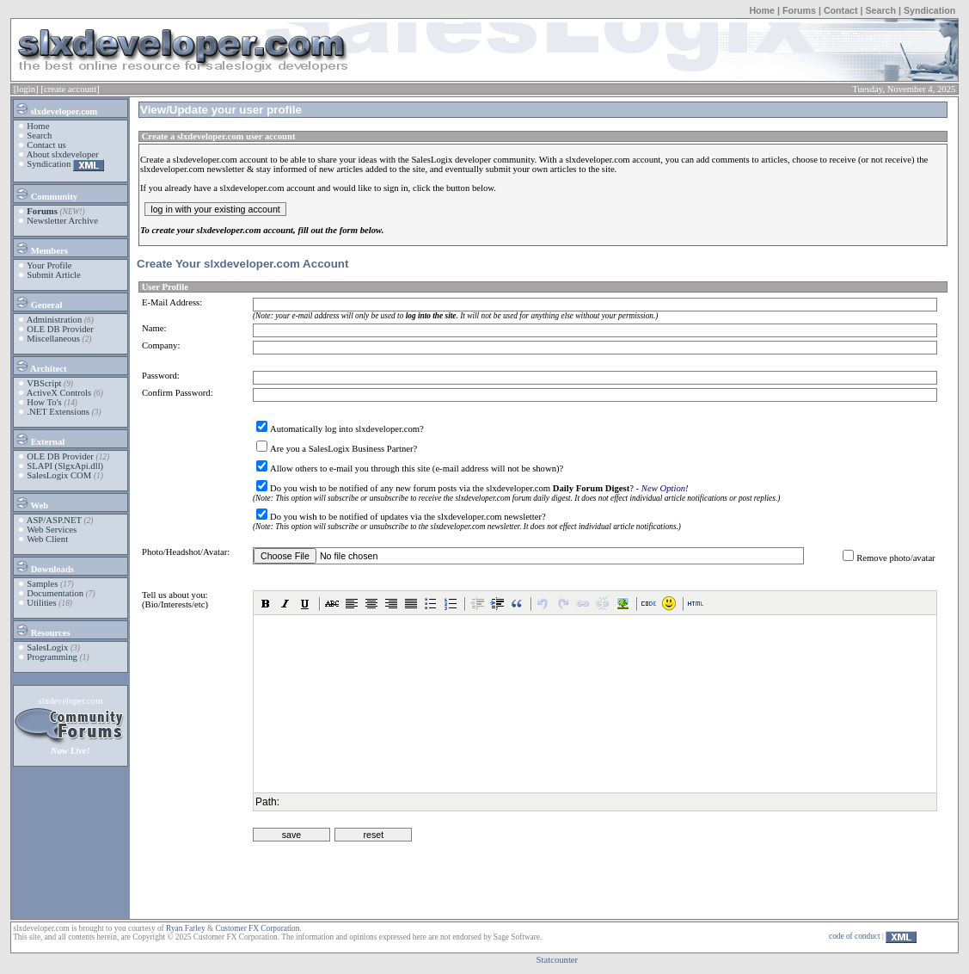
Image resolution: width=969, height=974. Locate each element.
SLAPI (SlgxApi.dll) (65, 466)
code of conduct (854, 936)
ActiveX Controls (59, 393)
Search (880, 10)
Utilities (41, 602)
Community (46, 193)
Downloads (44, 566)
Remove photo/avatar (895, 558)
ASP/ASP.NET (54, 520)
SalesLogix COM (59, 475)
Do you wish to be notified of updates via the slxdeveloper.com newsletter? (408, 516)
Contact (841, 10)
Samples (42, 584)
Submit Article (53, 275)
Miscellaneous (53, 338)
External (39, 439)
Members (41, 248)
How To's (44, 402)
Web (31, 502)
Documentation (55, 593)
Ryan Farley (185, 928)
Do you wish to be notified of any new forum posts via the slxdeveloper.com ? (452, 488)
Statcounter (558, 960)
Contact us (46, 145)
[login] (26, 89)
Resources (43, 630)
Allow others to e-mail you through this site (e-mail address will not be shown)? (416, 468)
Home (762, 10)
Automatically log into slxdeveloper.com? (347, 429)
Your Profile (49, 265)
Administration (55, 319)
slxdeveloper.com (56, 108)
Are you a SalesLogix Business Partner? (343, 448)
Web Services (52, 529)
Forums (799, 10)
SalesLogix (47, 647)
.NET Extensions (58, 411)
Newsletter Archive (62, 220)
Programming (52, 657)
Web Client (47, 539)
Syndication (929, 10)
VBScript (44, 383)
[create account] (69, 89)
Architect (40, 365)
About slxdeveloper (63, 154)
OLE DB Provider (60, 329)
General (38, 302)
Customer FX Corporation (257, 928)
